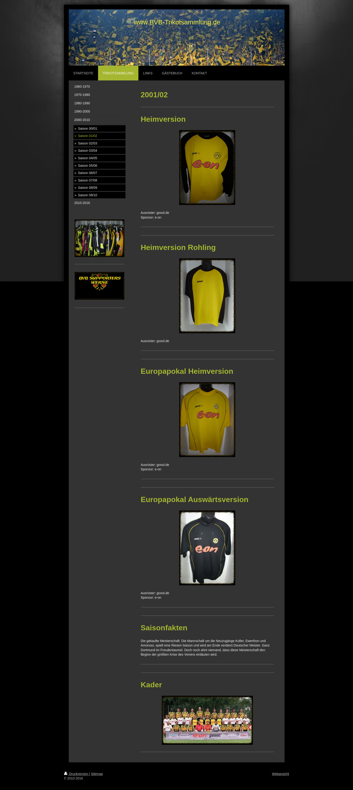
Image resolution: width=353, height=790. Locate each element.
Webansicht (280, 774)
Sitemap (97, 774)
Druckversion (76, 774)
